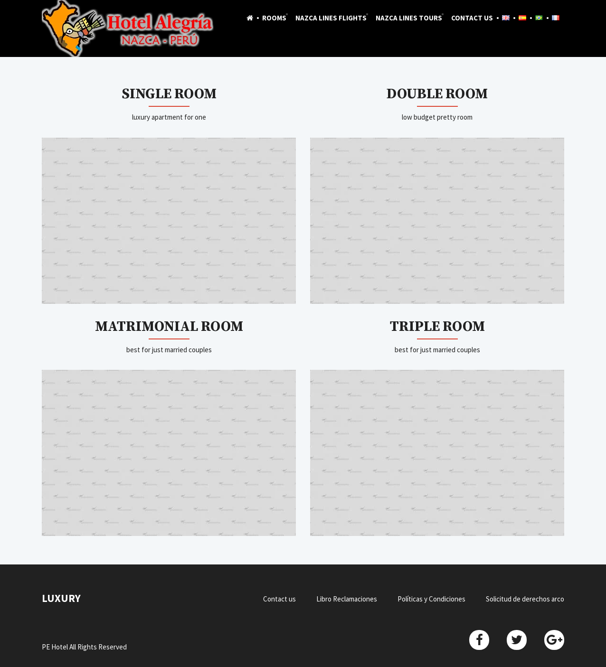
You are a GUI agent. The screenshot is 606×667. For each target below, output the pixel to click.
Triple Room (437, 327)
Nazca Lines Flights (331, 17)
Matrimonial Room (169, 327)
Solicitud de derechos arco (525, 598)
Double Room (437, 94)
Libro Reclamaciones (346, 598)
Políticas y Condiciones (431, 598)
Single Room (169, 94)
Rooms (274, 17)
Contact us (472, 17)
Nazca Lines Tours (409, 17)
